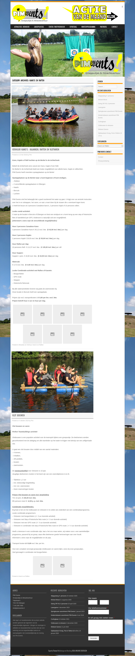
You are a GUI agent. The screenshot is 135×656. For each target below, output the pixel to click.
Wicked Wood (102, 100)
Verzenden (93, 638)
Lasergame (101, 107)
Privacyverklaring (103, 161)
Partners (103, 27)
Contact (115, 27)
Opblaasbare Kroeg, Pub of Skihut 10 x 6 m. (65, 631)
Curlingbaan (102, 121)
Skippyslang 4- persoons (106, 96)
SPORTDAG (73, 27)
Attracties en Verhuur (25, 345)
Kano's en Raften (38, 345)
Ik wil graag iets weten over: (101, 618)
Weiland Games (103, 129)
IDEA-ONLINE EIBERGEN (79, 650)
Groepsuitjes (39, 27)
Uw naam (92, 598)
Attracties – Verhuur (21, 27)
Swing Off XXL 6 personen (106, 103)
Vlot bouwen (18, 415)
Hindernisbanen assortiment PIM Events (63, 615)
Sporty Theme (52, 650)
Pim (30, 155)
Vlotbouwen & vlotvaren (105, 125)
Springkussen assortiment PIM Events (110, 111)
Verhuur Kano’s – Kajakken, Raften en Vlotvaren (35, 149)
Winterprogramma (88, 27)
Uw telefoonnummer (98, 608)
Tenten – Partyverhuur (57, 27)
